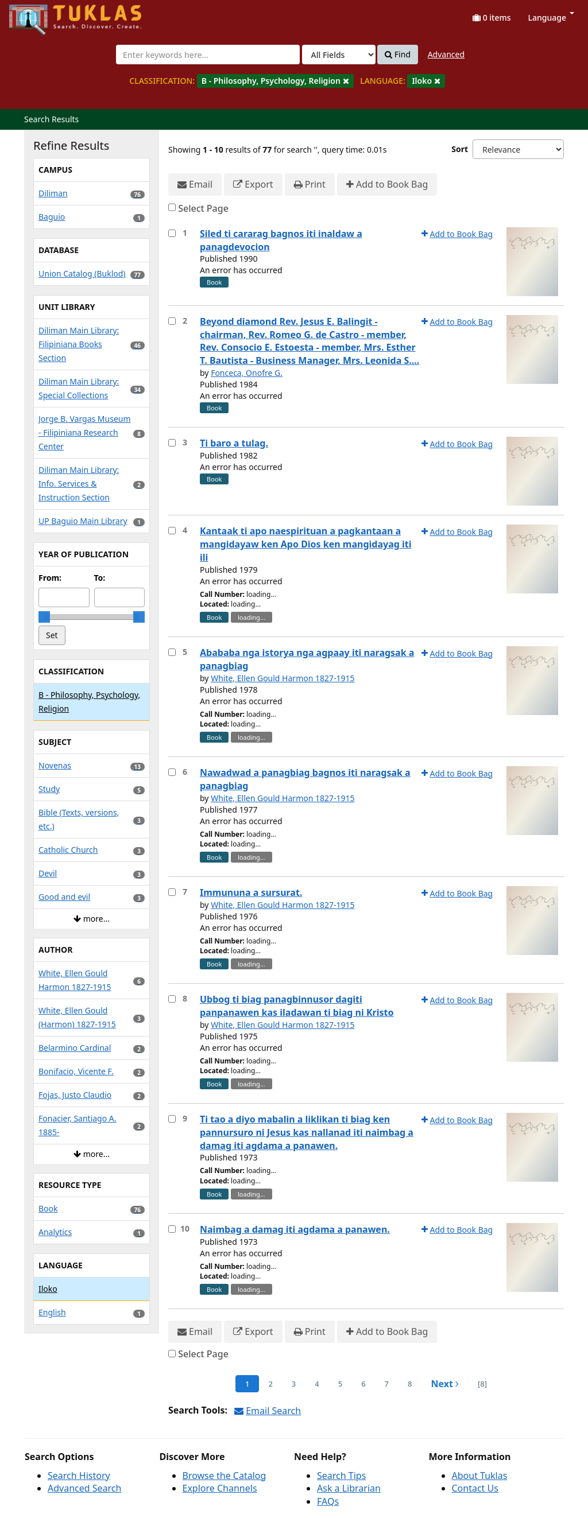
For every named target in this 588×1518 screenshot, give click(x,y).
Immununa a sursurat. (251, 892)
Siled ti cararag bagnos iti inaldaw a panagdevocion (281, 240)
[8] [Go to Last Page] (482, 1384)
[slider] (44, 617)
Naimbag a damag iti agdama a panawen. (295, 1229)
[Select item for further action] (172, 233)
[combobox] (208, 54)
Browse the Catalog (224, 1475)
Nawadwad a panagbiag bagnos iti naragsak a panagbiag (305, 779)
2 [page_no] (270, 1384)
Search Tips (341, 1475)
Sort (459, 148)
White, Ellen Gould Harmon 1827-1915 (282, 678)
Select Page (203, 208)
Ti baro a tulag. (234, 443)
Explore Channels (220, 1488)
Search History (79, 1475)
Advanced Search (84, 1488)
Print (310, 184)
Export (253, 184)
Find (398, 54)
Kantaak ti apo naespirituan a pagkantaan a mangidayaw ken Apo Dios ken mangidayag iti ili (306, 544)
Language (551, 17)
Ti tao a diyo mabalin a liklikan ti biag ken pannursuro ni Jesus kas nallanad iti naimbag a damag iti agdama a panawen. (306, 1132)
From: (49, 577)
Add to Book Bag (387, 184)
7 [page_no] (387, 1384)
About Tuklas (480, 1475)
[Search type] (339, 54)
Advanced (446, 54)
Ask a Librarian (349, 1488)
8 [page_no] (410, 1384)
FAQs (328, 1501)
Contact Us (475, 1488)
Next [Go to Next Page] (445, 1383)
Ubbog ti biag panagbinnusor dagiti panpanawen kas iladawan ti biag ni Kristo (296, 1006)
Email (194, 184)
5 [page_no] (340, 1384)
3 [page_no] (294, 1384)
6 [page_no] (363, 1384)
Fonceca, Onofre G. (247, 372)
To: (100, 577)
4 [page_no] (317, 1384)
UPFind (37, 14)
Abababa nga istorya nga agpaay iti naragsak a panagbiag (307, 659)
